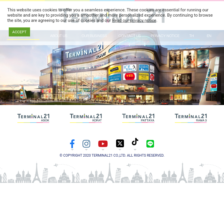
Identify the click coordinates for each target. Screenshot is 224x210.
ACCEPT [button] (19, 32)
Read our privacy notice (134, 20)
